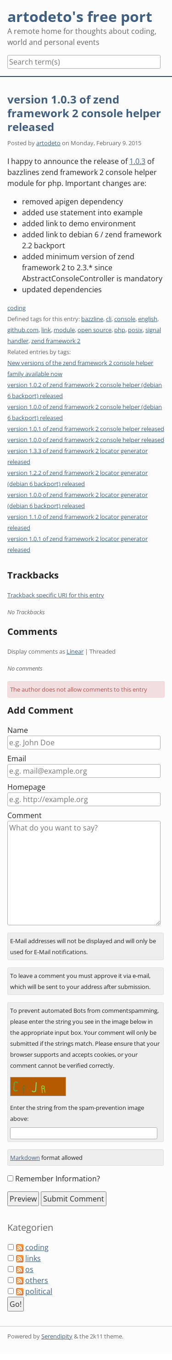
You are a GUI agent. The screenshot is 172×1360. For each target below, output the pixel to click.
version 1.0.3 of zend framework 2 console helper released (84, 113)
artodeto (48, 143)
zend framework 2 (55, 341)
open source (94, 330)
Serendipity (56, 1336)
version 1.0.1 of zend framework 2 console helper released (85, 429)
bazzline (92, 319)
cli (108, 319)
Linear (75, 651)
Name (17, 730)
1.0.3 (137, 161)
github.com (23, 330)
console (124, 319)
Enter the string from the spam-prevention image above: (77, 1113)
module (64, 330)
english (147, 319)
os (29, 1269)
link (46, 330)
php (119, 330)
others (36, 1280)
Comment (24, 815)
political (38, 1291)
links (33, 1258)
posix (135, 330)
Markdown (25, 1157)
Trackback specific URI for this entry (55, 595)
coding (16, 308)
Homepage (26, 787)
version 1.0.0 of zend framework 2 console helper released (85, 440)
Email (16, 759)
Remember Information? (57, 1179)
